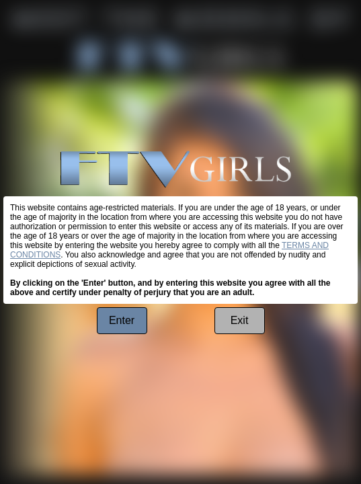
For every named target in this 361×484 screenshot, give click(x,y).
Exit (240, 320)
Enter (121, 320)
